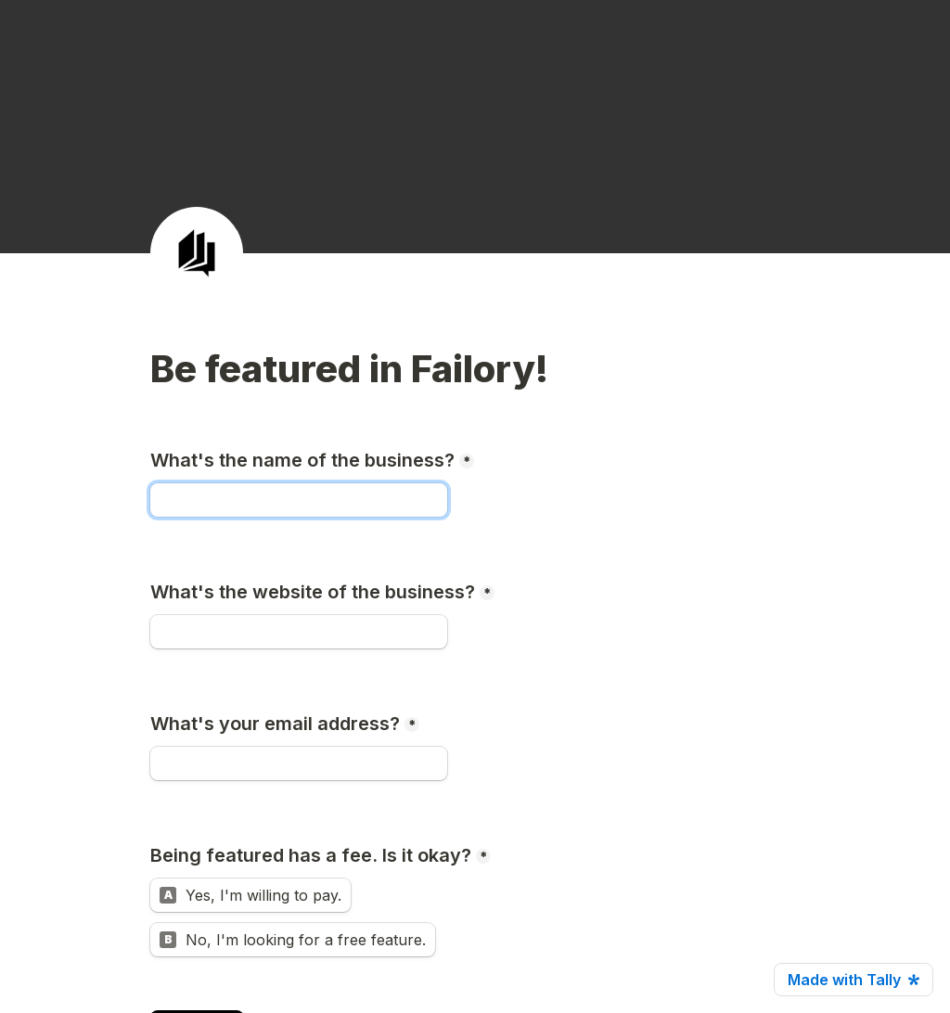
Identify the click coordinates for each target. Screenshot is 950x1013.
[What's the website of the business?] (298, 631)
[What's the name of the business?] (298, 500)
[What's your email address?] (298, 763)
